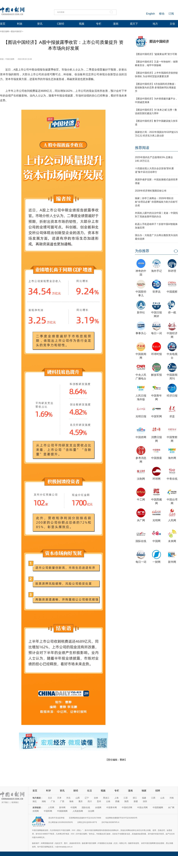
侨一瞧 (172, 312)
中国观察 (172, 291)
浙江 (135, 798)
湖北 (34, 801)
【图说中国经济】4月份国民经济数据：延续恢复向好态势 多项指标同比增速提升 (156, 87)
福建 (144, 798)
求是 (172, 416)
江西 (153, 798)
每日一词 (156, 333)
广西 (62, 801)
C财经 (60, 23)
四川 (90, 801)
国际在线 (141, 541)
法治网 (91, 811)
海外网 (172, 458)
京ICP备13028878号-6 (110, 822)
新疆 (136, 801)
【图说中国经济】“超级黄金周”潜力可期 (156, 54)
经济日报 (172, 395)
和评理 (172, 270)
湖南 (44, 801)
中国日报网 (4, 31)
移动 (161, 13)
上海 (116, 798)
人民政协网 (78, 811)
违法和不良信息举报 (56, 818)
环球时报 (156, 354)
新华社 (141, 312)
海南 (71, 801)
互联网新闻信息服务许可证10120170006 (85, 818)
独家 (144, 790)
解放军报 (156, 374)
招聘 (157, 790)
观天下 (134, 23)
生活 (89, 790)
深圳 (145, 801)
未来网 (172, 541)
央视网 (98, 807)
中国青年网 (111, 807)
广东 (53, 801)
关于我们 (5, 802)
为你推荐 (142, 251)
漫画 (115, 23)
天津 (59, 798)
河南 (172, 798)
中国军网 (156, 416)
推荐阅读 (142, 148)
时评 (48, 790)
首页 (2, 23)
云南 (108, 801)
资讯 (39, 23)
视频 (81, 23)
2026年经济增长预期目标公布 (150, 190)
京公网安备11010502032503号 (60, 822)
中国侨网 (141, 437)
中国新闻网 (62, 811)
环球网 (156, 478)
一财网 (156, 561)
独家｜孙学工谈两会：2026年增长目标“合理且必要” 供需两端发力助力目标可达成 (156, 202)
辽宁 (87, 798)
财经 (75, 790)
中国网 (156, 541)
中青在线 (172, 478)
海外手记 (156, 270)
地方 (155, 23)
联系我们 (15, 802)
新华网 (172, 561)
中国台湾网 (142, 807)
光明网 (156, 520)
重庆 (80, 801)
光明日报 (141, 416)
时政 (19, 23)
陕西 (126, 801)
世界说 (156, 291)
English (150, 13)
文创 (172, 23)
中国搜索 (156, 458)
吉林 (96, 798)
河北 (68, 798)
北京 (50, 798)
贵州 (99, 801)
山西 (78, 798)
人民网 (172, 520)
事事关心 (141, 333)
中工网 (141, 499)
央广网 (141, 520)
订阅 (171, 13)
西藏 (117, 801)
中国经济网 (127, 807)
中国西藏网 (158, 807)
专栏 (98, 23)
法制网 (141, 478)
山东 (162, 798)
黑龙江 (106, 798)
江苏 (126, 798)
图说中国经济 (16, 31)
